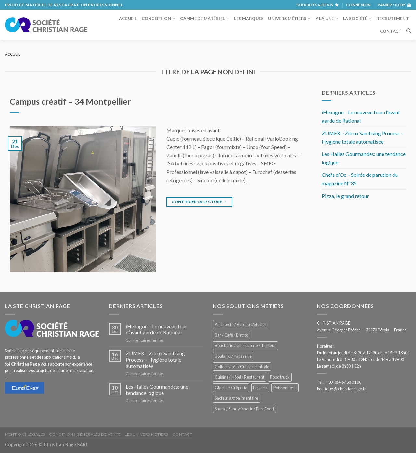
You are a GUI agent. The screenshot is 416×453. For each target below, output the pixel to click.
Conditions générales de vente (85, 434)
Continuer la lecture (199, 202)
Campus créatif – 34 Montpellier (70, 101)
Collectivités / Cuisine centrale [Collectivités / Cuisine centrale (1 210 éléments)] (242, 366)
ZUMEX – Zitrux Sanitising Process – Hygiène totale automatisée (362, 137)
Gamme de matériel (204, 18)
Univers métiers (289, 18)
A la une (327, 18)
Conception (159, 18)
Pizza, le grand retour (345, 196)
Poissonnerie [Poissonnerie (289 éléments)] (285, 387)
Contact (391, 31)
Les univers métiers (146, 434)
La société (357, 18)
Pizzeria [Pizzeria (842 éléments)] (260, 387)
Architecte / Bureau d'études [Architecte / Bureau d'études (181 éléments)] (240, 324)
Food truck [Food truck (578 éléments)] (280, 377)
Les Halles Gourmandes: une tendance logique (364, 158)
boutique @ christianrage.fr (341, 388)
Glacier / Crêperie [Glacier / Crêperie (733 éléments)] (231, 387)
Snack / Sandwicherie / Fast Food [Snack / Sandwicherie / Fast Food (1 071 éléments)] (244, 408)
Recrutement (392, 18)
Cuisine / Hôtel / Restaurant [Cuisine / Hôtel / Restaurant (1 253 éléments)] (239, 377)
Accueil (128, 18)
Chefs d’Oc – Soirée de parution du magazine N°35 (360, 179)
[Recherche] (408, 31)
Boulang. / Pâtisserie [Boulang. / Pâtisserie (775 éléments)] (233, 356)
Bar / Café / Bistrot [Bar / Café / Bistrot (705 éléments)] (231, 335)
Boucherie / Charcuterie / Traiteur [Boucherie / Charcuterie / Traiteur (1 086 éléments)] (245, 345)
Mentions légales (25, 434)
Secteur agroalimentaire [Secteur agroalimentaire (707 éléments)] (236, 398)
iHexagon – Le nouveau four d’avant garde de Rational (361, 116)
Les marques (249, 18)
